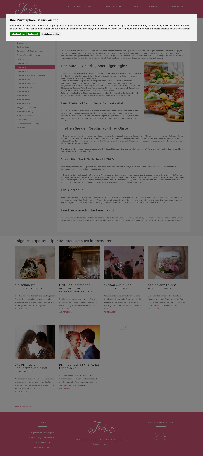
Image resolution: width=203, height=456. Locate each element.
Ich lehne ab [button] (33, 34)
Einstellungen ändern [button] (50, 34)
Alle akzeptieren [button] (18, 34)
